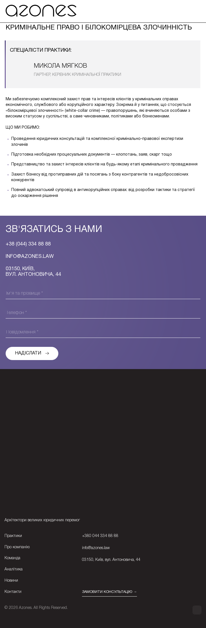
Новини (11, 581)
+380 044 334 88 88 (100, 536)
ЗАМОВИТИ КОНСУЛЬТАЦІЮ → (109, 592)
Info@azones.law (30, 256)
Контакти (13, 592)
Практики (13, 536)
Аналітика (14, 569)
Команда (12, 558)
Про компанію (17, 547)
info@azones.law (96, 548)
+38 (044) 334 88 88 (28, 244)
